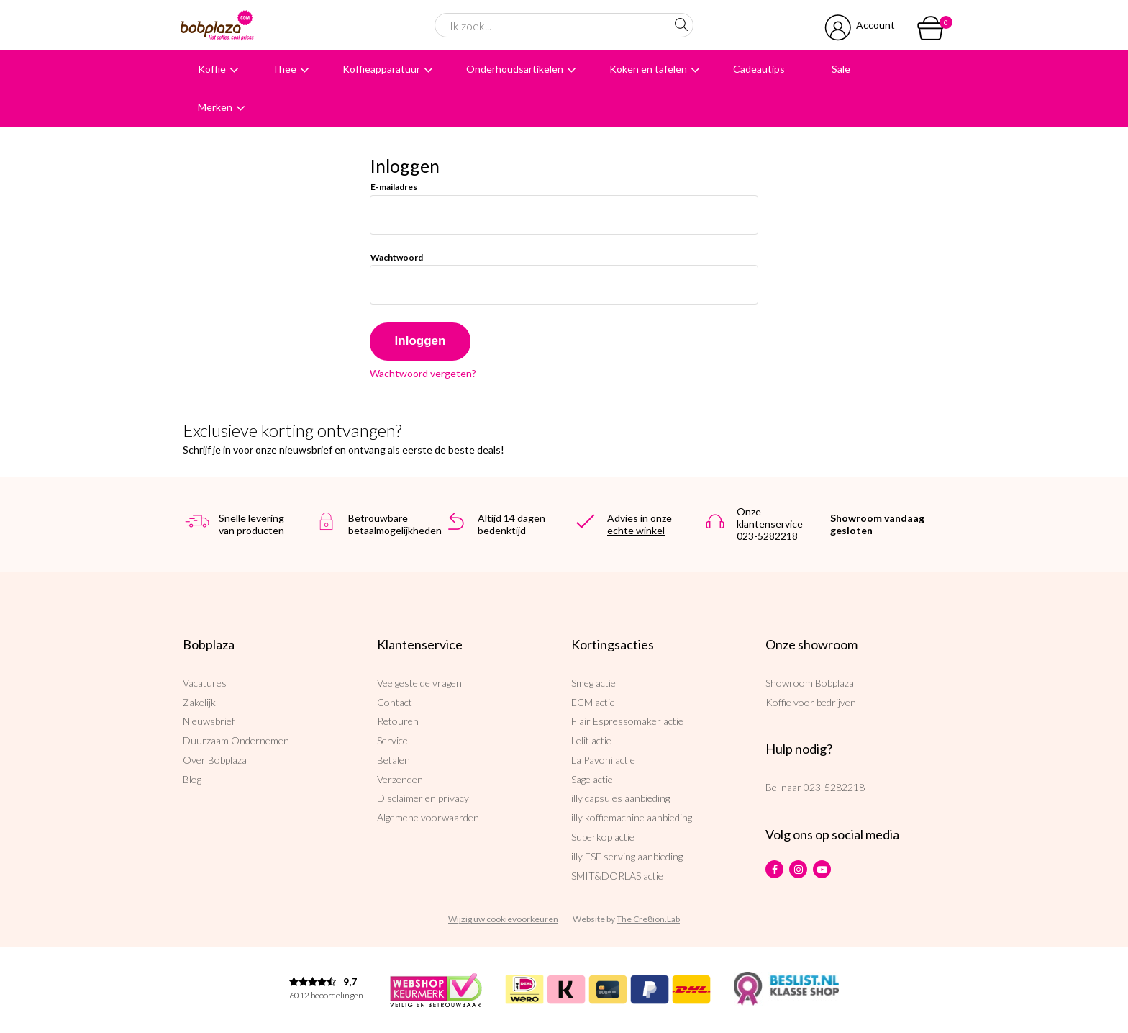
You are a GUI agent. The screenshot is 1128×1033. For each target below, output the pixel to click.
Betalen (393, 760)
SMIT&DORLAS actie (617, 876)
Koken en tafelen (648, 69)
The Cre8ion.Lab (648, 919)
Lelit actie (591, 740)
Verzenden (400, 779)
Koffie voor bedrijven (810, 702)
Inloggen (420, 341)
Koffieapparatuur (381, 69)
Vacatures (205, 683)
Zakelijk (199, 702)
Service (392, 740)
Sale (841, 69)
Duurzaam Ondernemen (236, 740)
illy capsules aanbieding (620, 798)
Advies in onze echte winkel (639, 524)
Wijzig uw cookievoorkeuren (503, 919)
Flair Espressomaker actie (627, 721)
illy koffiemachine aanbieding (631, 817)
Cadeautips (759, 69)
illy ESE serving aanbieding (627, 856)
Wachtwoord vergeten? (423, 373)
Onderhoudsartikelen (514, 69)
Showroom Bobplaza (809, 683)
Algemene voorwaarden (428, 817)
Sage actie (592, 779)
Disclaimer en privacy (423, 798)
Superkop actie (602, 837)
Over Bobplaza (215, 760)
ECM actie (593, 702)
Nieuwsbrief (209, 721)
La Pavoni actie (603, 760)
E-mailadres (393, 187)
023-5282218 (834, 787)
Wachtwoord (396, 258)
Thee (284, 69)
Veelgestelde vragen (419, 683)
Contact (394, 702)
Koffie (212, 69)
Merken (215, 107)
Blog (192, 779)
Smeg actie (593, 683)
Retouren (398, 721)
